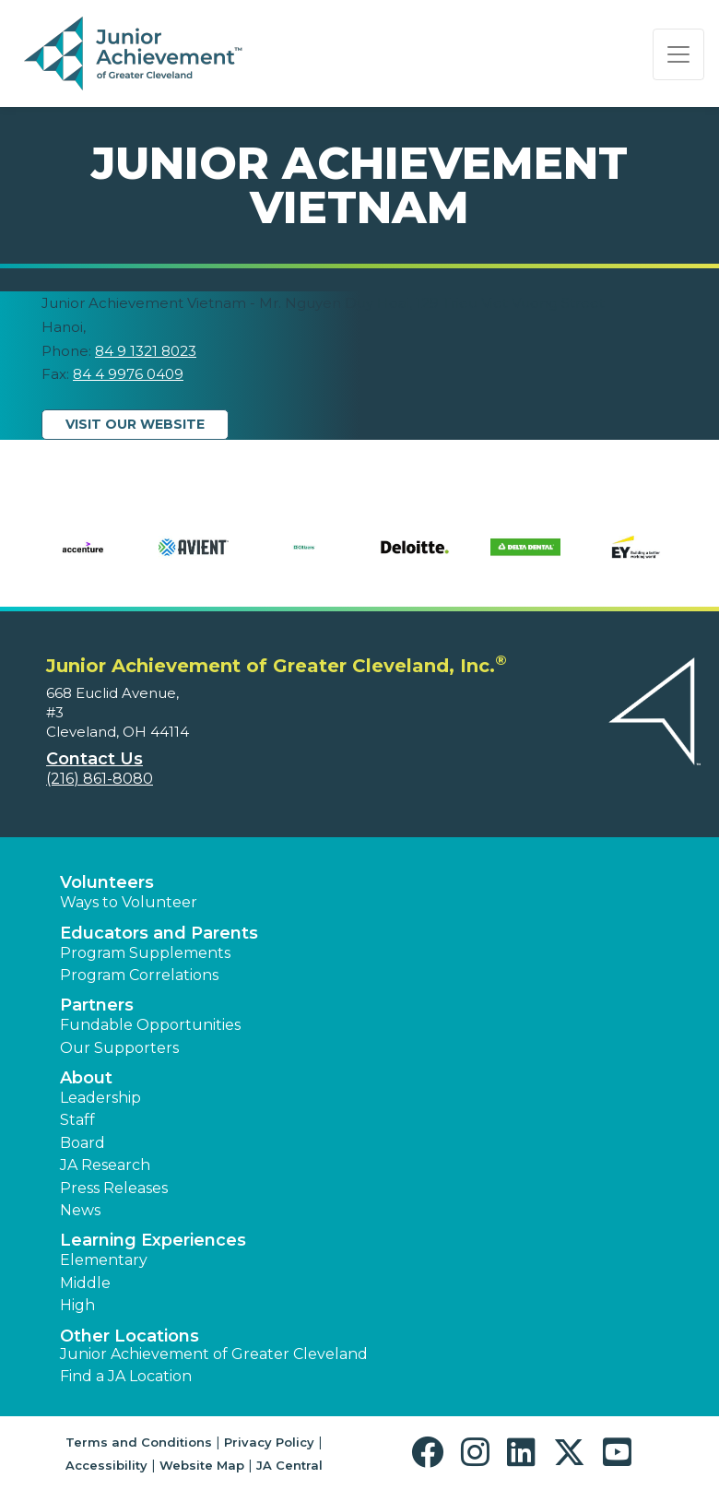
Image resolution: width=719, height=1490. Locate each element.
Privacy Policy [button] (269, 1442)
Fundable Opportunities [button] (150, 1025)
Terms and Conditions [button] (138, 1442)
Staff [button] (77, 1120)
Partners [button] (97, 1005)
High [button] (77, 1305)
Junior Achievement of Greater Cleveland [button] (214, 1354)
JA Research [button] (105, 1165)
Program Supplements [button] (145, 953)
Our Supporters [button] (119, 1048)
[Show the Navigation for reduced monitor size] (678, 54)
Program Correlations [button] (139, 975)
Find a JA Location (126, 1376)
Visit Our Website (135, 424)
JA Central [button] (289, 1465)
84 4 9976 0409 (128, 374)
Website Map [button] (201, 1465)
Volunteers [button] (107, 882)
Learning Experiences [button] (153, 1240)
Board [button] (82, 1143)
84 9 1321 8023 (145, 351)
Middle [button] (85, 1283)
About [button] (86, 1078)
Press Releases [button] (114, 1188)
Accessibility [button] (106, 1465)
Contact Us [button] (94, 759)
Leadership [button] (100, 1097)
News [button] (80, 1210)
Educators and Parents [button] (159, 933)
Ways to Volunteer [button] (128, 902)
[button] (432, 1452)
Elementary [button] (103, 1260)
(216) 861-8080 (99, 778)
